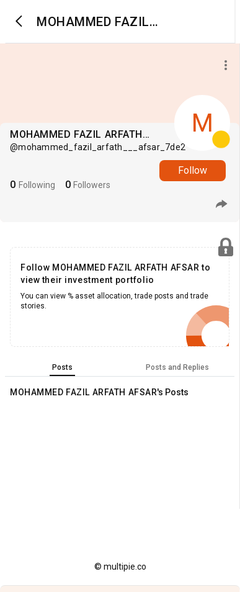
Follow (192, 170)
